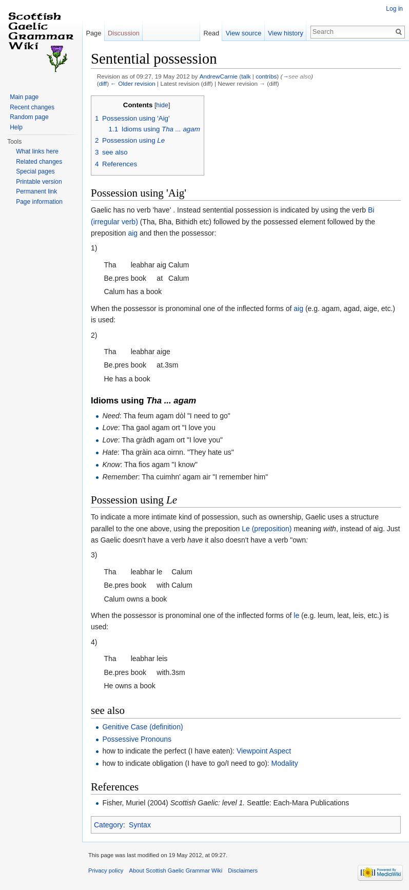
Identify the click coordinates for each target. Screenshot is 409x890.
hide (162, 105)
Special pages (35, 171)
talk (245, 76)
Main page (24, 97)
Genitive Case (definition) (142, 727)
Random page (29, 117)
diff (103, 83)
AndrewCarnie (219, 76)
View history (285, 33)
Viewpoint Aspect (264, 751)
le (296, 615)
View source (243, 33)
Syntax (140, 825)
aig (133, 233)
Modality (284, 763)
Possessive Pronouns (136, 739)
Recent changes (32, 107)
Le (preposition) (266, 529)
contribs (266, 76)
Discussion (124, 33)
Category (108, 825)
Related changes (39, 161)
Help (16, 127)
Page (93, 33)
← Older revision (132, 83)
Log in (394, 8)
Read (211, 33)
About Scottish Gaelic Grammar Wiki (176, 870)
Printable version (39, 181)
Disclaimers (243, 870)
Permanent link (36, 191)
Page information (39, 201)
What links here (37, 151)
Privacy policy (105, 870)
